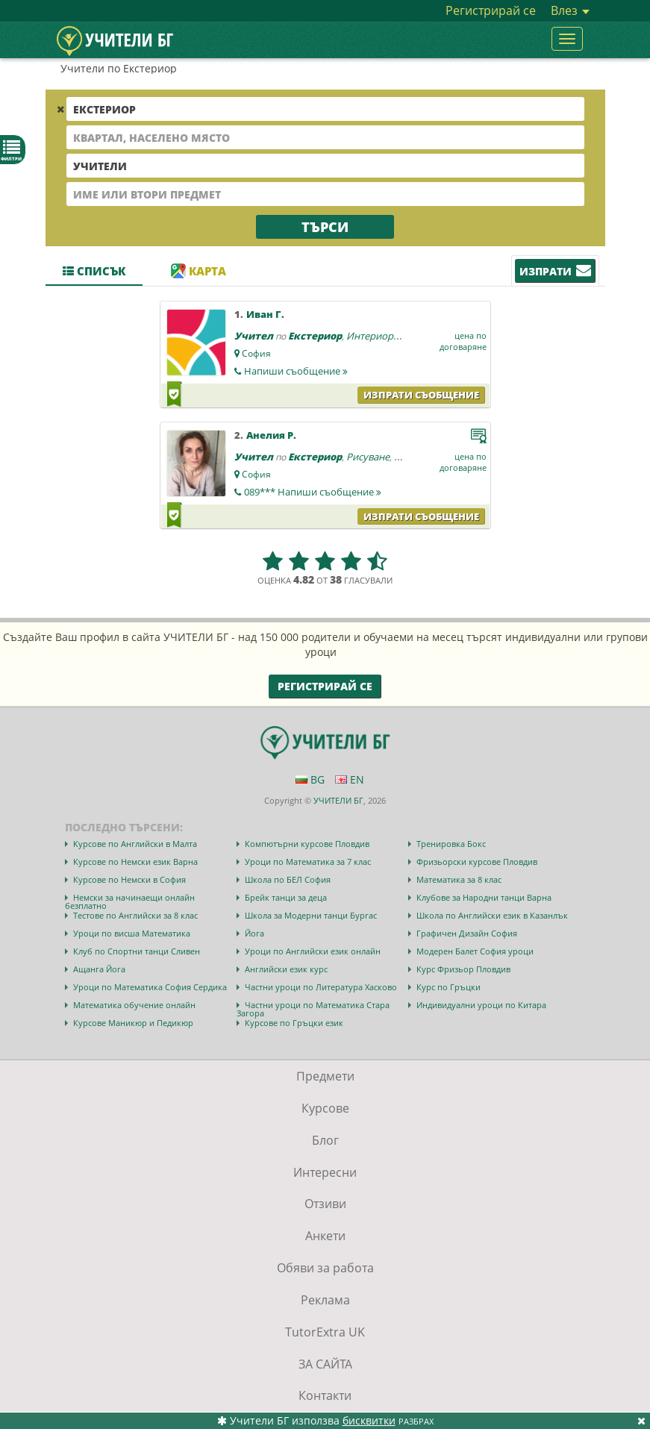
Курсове (325, 1108)
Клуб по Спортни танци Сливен (136, 951)
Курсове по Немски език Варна (135, 861)
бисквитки (369, 1420)
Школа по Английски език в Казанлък (492, 915)
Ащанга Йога (99, 969)
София (256, 353)
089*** (312, 491)
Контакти (325, 1395)
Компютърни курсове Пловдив (307, 843)
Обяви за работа (325, 1268)
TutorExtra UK (325, 1332)
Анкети (325, 1236)
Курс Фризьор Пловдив (463, 969)
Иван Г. (265, 314)
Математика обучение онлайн (134, 1004)
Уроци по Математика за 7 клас (308, 861)
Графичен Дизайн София (466, 933)
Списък (94, 270)
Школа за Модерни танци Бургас (311, 915)
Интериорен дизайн (393, 336)
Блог (325, 1140)
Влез (570, 10)
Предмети (325, 1076)
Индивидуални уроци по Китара (481, 1004)
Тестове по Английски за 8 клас (135, 915)
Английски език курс (286, 969)
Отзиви (325, 1203)
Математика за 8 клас (458, 879)
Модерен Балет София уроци (475, 951)
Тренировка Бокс (451, 843)
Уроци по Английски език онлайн (313, 951)
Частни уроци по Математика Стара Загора (313, 1009)
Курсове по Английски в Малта (135, 843)
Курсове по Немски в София (129, 879)
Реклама (325, 1300)
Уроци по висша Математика (131, 933)
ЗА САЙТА (325, 1364)
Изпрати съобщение (421, 394)
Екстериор (315, 336)
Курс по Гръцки (448, 986)
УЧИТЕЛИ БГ (338, 800)
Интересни (325, 1172)
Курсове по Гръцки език (294, 1022)
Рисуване (368, 456)
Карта (198, 270)
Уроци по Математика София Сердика (150, 986)
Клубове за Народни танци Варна (483, 897)
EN (349, 779)
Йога (254, 933)
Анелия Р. (271, 435)
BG (310, 779)
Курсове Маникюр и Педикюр (133, 1022)
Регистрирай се (491, 10)
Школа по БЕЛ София (288, 879)
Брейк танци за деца (286, 897)
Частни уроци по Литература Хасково (321, 986)
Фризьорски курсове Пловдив (476, 861)
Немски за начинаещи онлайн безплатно (130, 901)
